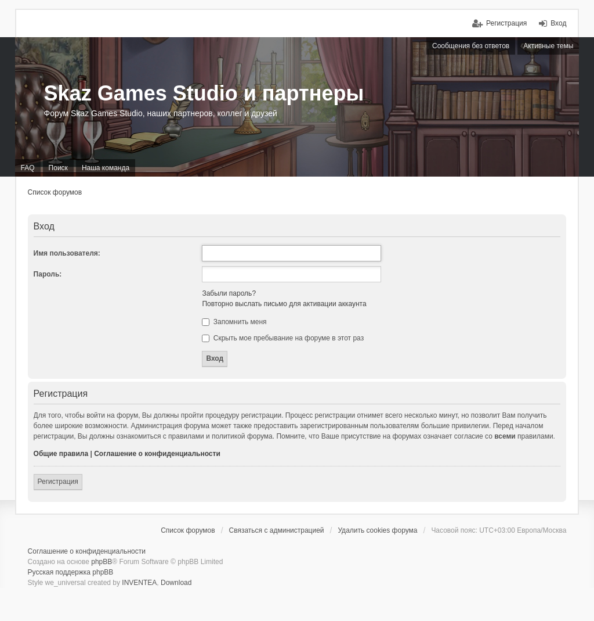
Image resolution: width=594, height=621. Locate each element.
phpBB (101, 562)
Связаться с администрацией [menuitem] (276, 530)
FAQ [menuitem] (28, 168)
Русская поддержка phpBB (71, 572)
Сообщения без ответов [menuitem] (470, 46)
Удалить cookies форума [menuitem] (377, 530)
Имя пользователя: (67, 253)
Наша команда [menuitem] (105, 168)
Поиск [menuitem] (58, 168)
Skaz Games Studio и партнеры (204, 93)
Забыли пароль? (229, 293)
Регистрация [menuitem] (506, 23)
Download (176, 583)
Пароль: (48, 274)
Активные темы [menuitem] (548, 46)
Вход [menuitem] (558, 23)
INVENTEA (139, 583)
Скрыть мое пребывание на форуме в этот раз (283, 338)
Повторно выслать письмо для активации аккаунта (284, 304)
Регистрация (58, 482)
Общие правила (61, 454)
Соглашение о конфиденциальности (157, 454)
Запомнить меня (234, 322)
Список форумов (55, 192)
